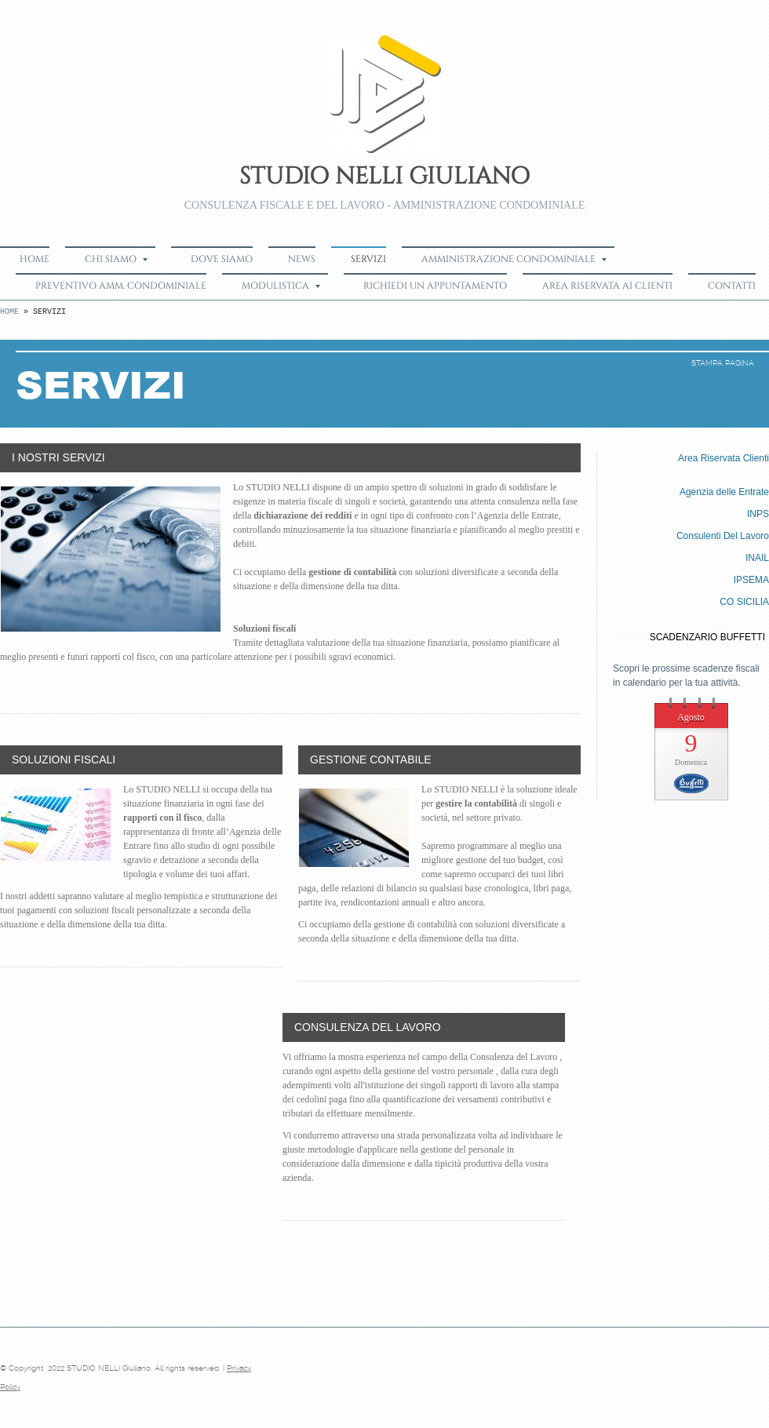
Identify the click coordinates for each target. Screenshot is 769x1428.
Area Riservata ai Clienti (607, 285)
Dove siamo (222, 259)
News (301, 259)
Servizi (368, 259)
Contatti (732, 285)
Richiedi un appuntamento (435, 285)
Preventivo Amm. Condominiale (120, 285)
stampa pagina (722, 363)
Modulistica (281, 285)
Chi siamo (116, 259)
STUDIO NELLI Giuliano (384, 176)
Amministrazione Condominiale (514, 259)
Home (34, 259)
